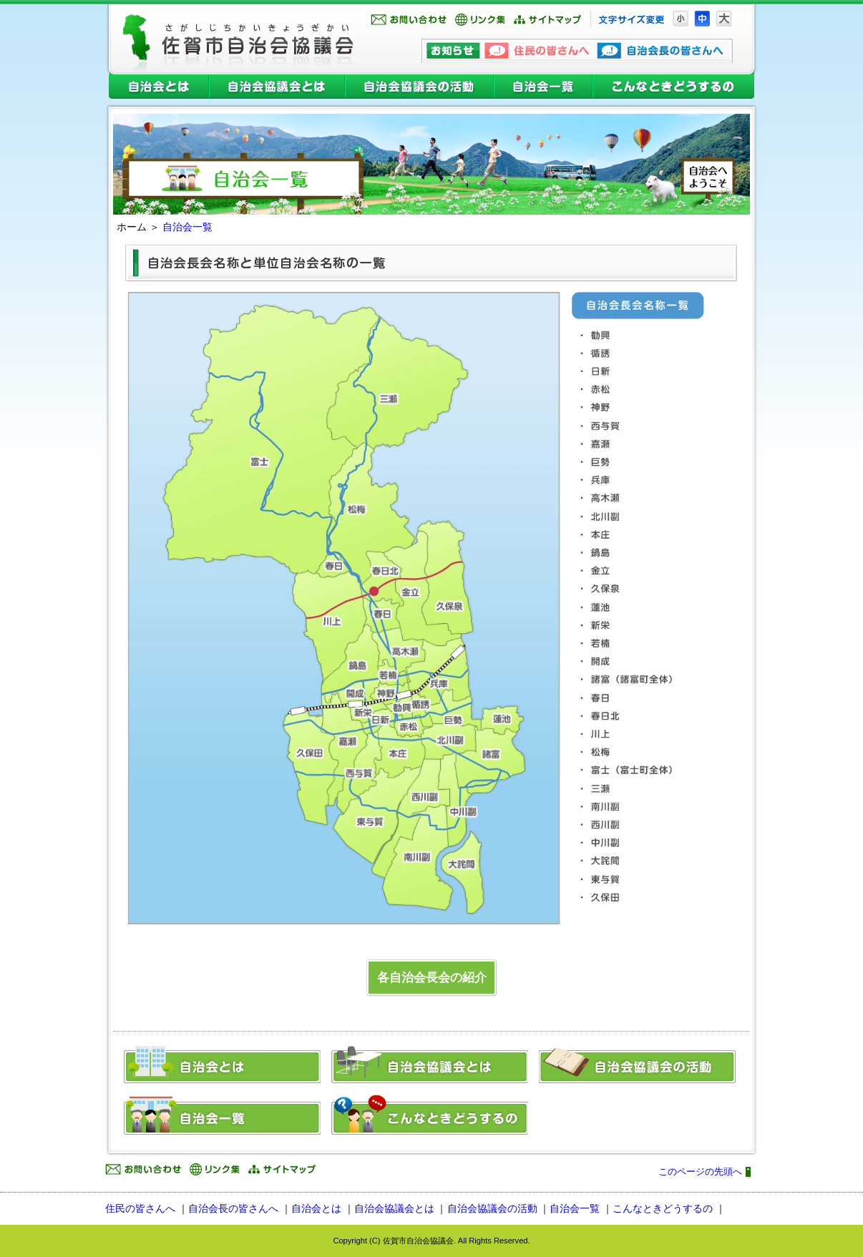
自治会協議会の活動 (419, 88)
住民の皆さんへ (140, 1208)
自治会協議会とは (277, 88)
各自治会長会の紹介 (432, 977)
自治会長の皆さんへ (233, 1208)
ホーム (132, 227)
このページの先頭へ (700, 1172)
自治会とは (157, 88)
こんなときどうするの (675, 88)
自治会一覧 (543, 88)
